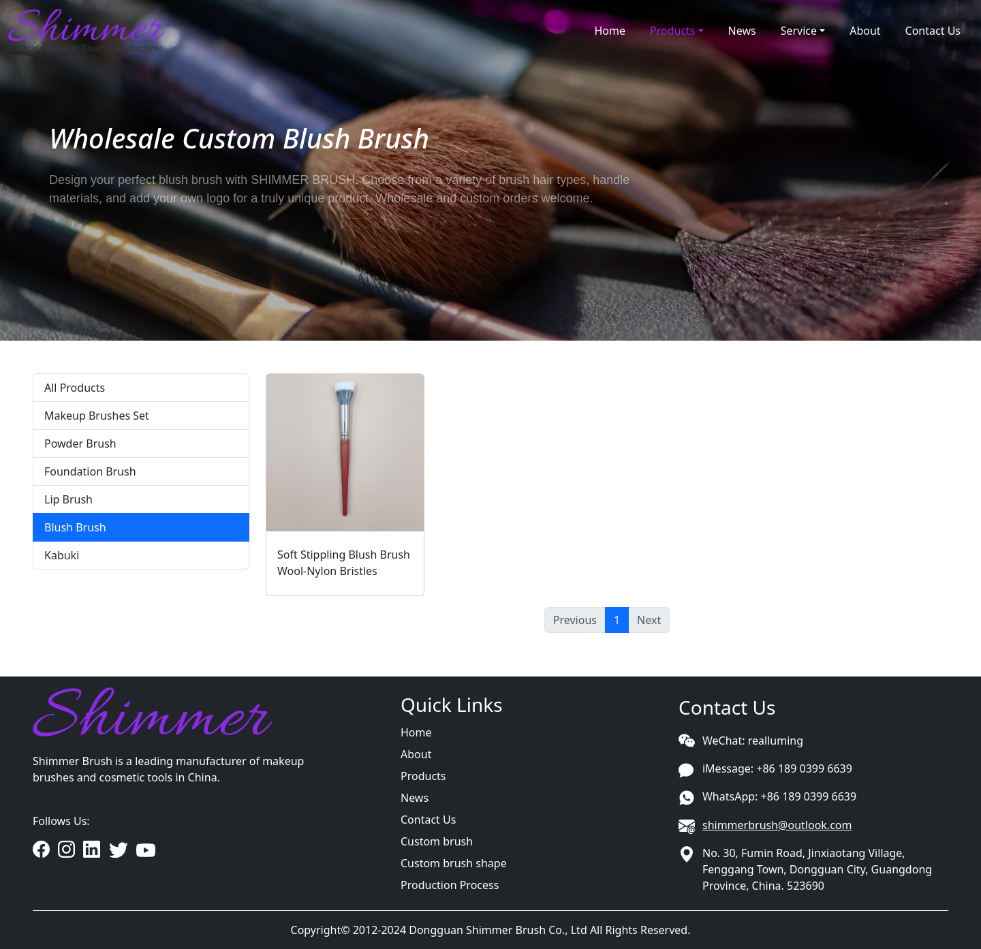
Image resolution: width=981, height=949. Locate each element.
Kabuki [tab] (61, 555)
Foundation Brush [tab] (90, 471)
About (865, 30)
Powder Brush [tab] (80, 443)
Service (799, 30)
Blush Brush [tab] (75, 527)
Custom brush (437, 841)
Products (673, 30)
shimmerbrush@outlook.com (777, 825)
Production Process (450, 884)
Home (609, 30)
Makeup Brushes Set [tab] (96, 415)
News (742, 30)
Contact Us (933, 30)
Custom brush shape (454, 863)
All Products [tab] (74, 387)
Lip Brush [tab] (68, 499)
